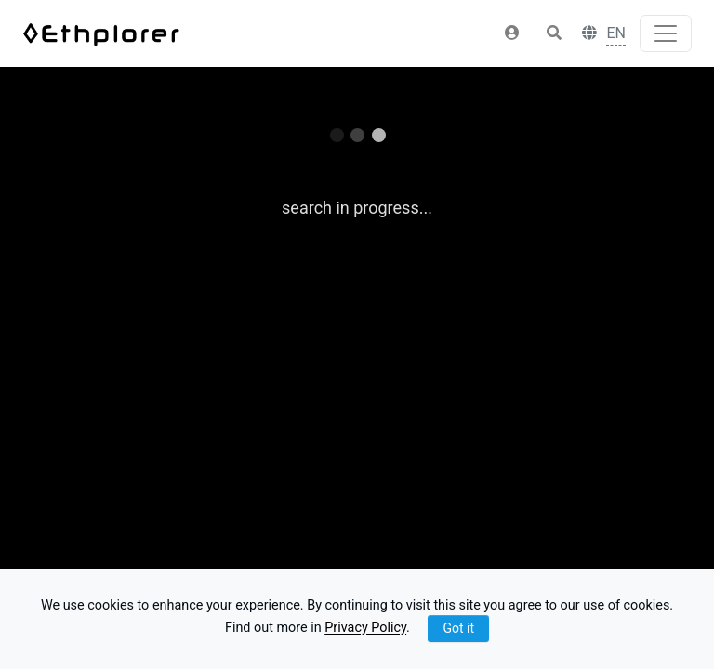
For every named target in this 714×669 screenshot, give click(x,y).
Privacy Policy (365, 628)
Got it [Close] (458, 628)
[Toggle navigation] (666, 33)
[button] (512, 33)
